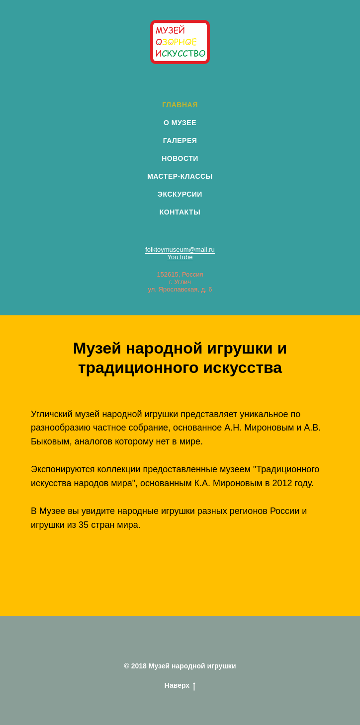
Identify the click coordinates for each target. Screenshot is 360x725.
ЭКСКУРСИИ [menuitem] (180, 194)
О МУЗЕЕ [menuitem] (180, 123)
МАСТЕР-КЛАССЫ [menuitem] (180, 176)
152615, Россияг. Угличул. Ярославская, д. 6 (180, 282)
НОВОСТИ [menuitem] (180, 158)
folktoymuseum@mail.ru (180, 249)
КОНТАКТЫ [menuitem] (180, 212)
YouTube (179, 257)
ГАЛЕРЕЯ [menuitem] (180, 141)
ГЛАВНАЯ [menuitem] (179, 105)
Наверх (180, 685)
